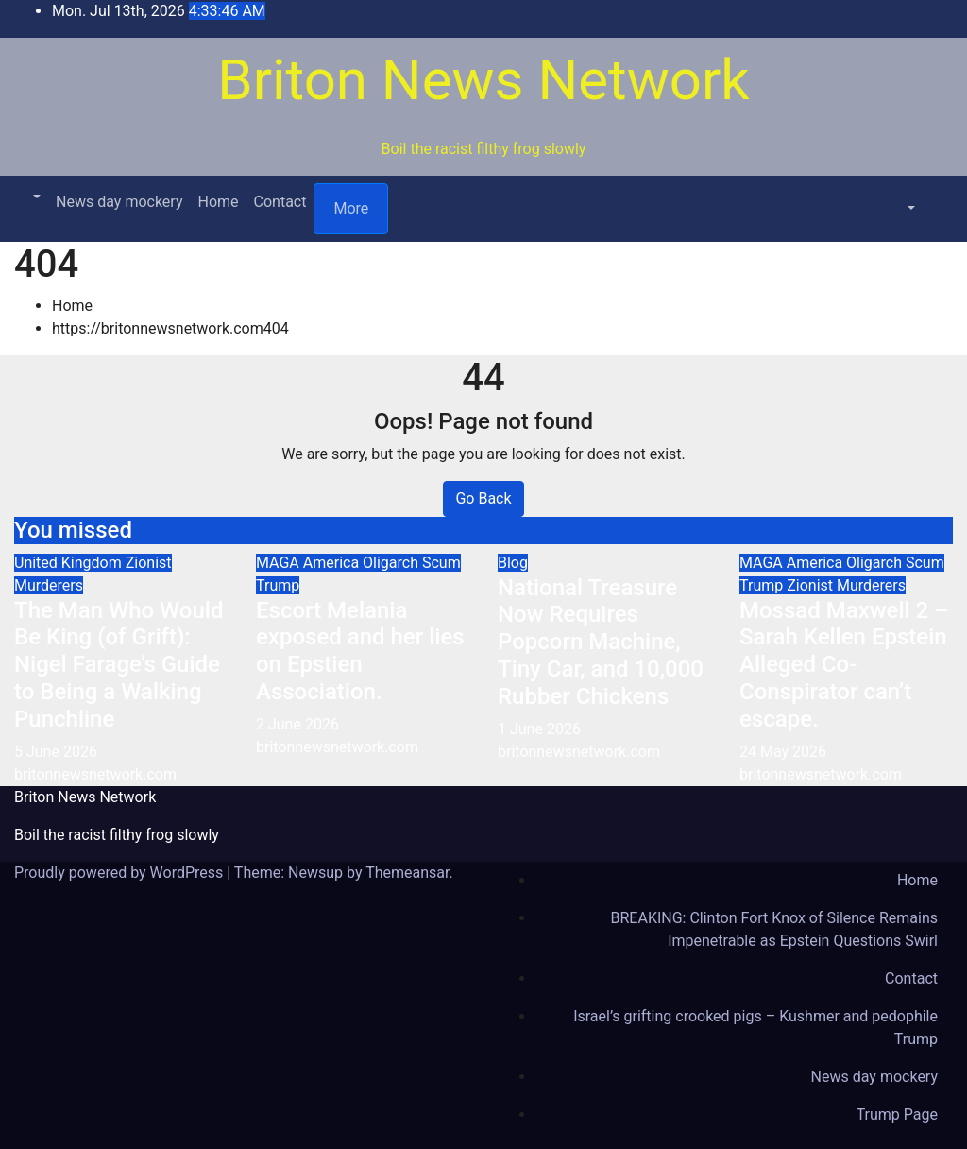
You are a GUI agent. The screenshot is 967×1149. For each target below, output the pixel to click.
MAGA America (309, 563)
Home (217, 202)
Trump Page (897, 1114)
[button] (35, 197)
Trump (277, 585)
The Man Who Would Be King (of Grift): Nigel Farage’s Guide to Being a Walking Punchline (118, 664)
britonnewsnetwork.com (95, 774)
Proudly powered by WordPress (120, 873)
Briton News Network (483, 79)
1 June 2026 (539, 729)
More (350, 208)
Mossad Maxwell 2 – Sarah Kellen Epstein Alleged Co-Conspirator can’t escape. (844, 664)
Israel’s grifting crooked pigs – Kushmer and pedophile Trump (755, 1027)
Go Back (483, 498)
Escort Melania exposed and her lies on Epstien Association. (360, 651)
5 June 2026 (55, 752)
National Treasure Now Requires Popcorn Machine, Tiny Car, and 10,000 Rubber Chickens (601, 642)
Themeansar (407, 873)
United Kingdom (70, 563)
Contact (280, 202)
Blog (513, 563)
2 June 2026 (297, 724)
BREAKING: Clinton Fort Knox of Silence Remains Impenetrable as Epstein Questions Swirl (774, 929)
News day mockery (119, 202)
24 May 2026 (782, 752)
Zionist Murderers (846, 585)
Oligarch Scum (412, 563)
